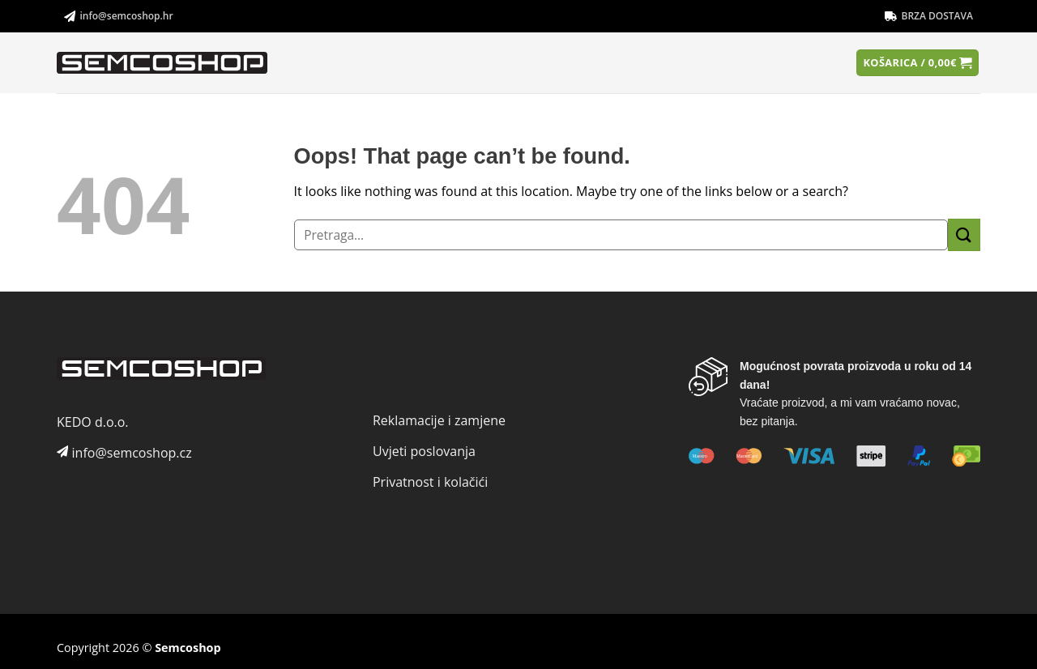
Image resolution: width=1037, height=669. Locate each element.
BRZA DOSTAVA (929, 16)
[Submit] (964, 234)
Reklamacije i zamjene (439, 420)
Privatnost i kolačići (430, 482)
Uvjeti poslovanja (424, 451)
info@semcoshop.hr (118, 16)
